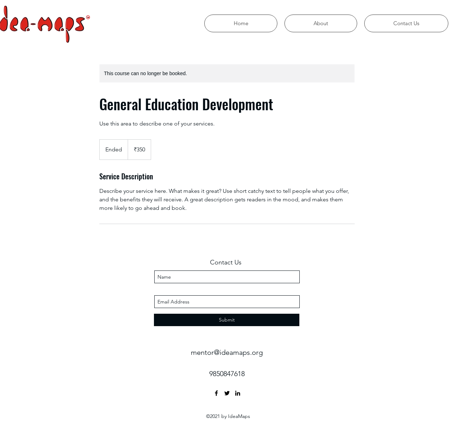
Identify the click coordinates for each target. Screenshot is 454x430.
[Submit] (226, 320)
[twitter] (227, 393)
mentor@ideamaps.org (227, 352)
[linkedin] (237, 393)
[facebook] (216, 393)
